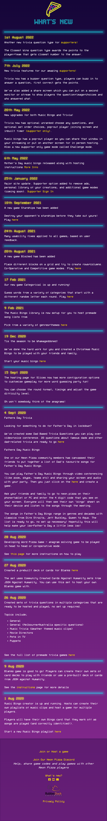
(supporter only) (38, 131)
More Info (31, 167)
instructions (25, 687)
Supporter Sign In (40, 191)
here (15, 220)
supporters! (69, 42)
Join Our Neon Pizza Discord (53, 759)
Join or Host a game (53, 751)
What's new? (53, 775)
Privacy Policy (53, 801)
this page (17, 554)
